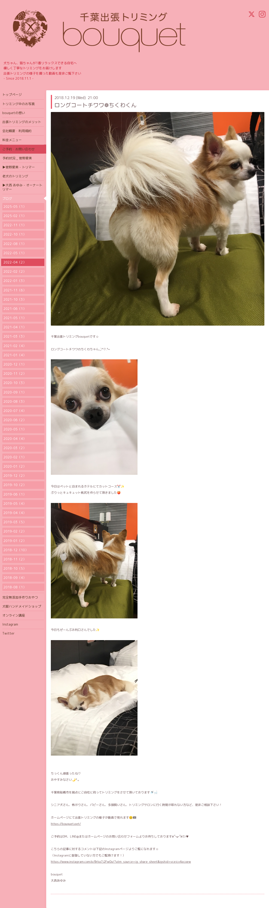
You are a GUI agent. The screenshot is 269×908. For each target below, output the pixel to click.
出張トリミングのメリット (21, 122)
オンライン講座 (13, 615)
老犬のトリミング (15, 176)
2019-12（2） (14, 475)
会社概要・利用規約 (16, 131)
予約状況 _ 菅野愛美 (17, 158)
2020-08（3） (14, 401)
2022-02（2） (14, 271)
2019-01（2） (14, 541)
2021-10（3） (14, 299)
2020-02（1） (14, 457)
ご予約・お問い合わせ (18, 149)
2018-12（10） (15, 550)
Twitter (8, 633)
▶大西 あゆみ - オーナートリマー (22, 187)
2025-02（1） (14, 216)
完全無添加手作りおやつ (20, 597)
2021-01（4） (14, 355)
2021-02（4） (14, 346)
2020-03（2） (14, 448)
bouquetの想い (13, 113)
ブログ (7, 198)
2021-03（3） (14, 336)
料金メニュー (12, 140)
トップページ (12, 94)
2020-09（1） (14, 392)
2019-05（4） (14, 503)
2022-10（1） (14, 234)
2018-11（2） (14, 559)
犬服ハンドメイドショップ (21, 606)
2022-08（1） (14, 244)
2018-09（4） (14, 577)
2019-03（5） (14, 522)
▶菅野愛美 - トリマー (18, 167)
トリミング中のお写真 (18, 104)
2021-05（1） (14, 318)
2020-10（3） (14, 383)
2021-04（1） (14, 327)
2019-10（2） (14, 485)
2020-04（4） (14, 438)
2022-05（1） (14, 253)
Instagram (10, 624)
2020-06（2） (14, 420)
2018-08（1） (14, 587)
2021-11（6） (14, 290)
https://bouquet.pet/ (66, 824)
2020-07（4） (14, 411)
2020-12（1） (14, 364)
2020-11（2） (14, 373)
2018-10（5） (14, 568)
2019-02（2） (14, 531)
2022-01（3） (14, 280)
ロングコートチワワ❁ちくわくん (95, 105)
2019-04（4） (14, 513)
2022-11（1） (14, 225)
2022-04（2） (14, 262)
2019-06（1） (14, 494)
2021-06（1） (14, 308)
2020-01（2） (14, 466)
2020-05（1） (14, 429)
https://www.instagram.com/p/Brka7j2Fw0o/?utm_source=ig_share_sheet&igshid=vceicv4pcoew (121, 862)
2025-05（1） (14, 206)
